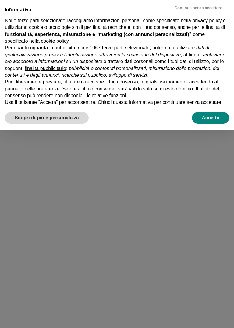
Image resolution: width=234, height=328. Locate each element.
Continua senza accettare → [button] (201, 7)
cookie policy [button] (54, 41)
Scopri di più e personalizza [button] (47, 117)
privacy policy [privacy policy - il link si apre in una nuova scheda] (207, 20)
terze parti (112, 47)
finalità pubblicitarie (45, 68)
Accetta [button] (210, 117)
